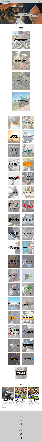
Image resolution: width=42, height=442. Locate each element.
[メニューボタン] (40, 2)
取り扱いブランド (21, 421)
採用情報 (21, 434)
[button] (19, 23)
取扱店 (21, 427)
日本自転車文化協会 (21, 417)
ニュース (21, 424)
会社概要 (21, 414)
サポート (21, 431)
